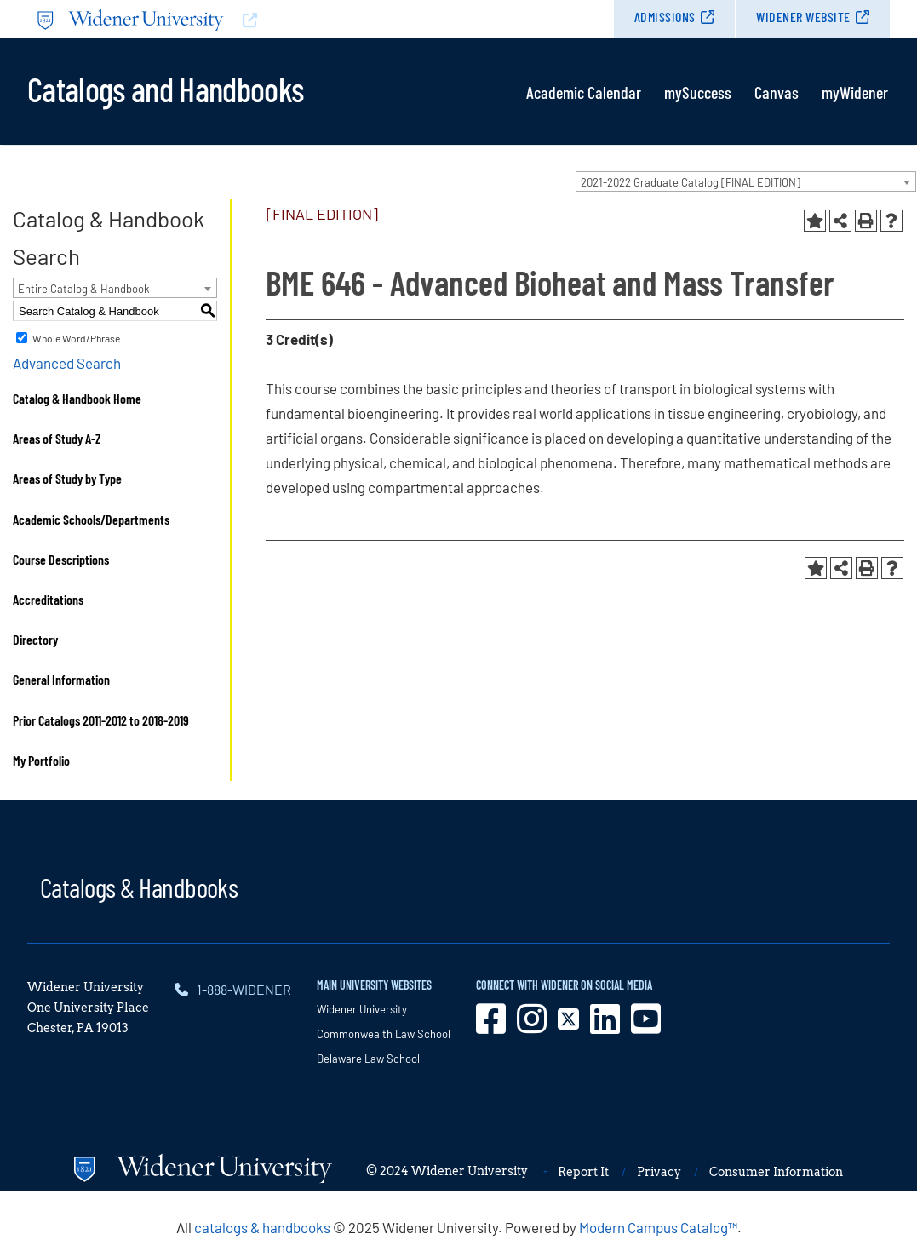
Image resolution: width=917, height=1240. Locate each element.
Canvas (776, 92)
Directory (35, 639)
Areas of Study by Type (67, 478)
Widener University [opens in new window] (362, 1009)
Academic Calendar (583, 92)
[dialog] (866, 1189)
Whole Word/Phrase (76, 338)
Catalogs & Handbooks (139, 886)
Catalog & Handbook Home (77, 398)
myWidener (855, 92)
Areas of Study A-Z (57, 438)
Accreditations (48, 599)
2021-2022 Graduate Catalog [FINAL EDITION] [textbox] (690, 182)
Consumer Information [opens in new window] (776, 1172)
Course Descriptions (61, 559)
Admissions (665, 17)
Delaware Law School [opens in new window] (368, 1058)
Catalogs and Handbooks (165, 87)
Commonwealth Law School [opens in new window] (383, 1034)
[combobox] (746, 181)
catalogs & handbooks (262, 1227)
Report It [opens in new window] (583, 1172)
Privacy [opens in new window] (659, 1172)
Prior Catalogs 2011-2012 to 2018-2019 (101, 720)
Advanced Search (67, 362)
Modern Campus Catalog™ (658, 1227)
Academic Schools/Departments (91, 519)
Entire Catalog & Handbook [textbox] (84, 289)
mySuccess (697, 92)
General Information (61, 679)
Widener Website (803, 17)
